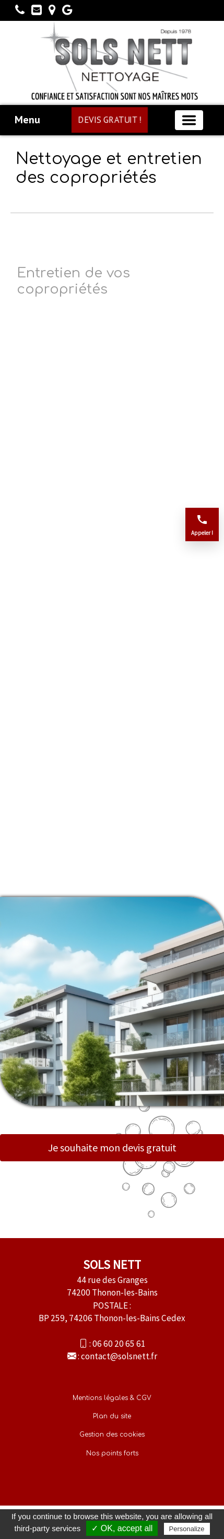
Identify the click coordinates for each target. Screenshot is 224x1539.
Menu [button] (27, 119)
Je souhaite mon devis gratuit (112, 1147)
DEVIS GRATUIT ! (109, 119)
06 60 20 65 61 (119, 1343)
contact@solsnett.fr (119, 1356)
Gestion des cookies (112, 1434)
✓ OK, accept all (121, 1528)
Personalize (187, 1529)
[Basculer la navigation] (189, 120)
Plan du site (112, 1416)
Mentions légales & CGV (112, 1398)
